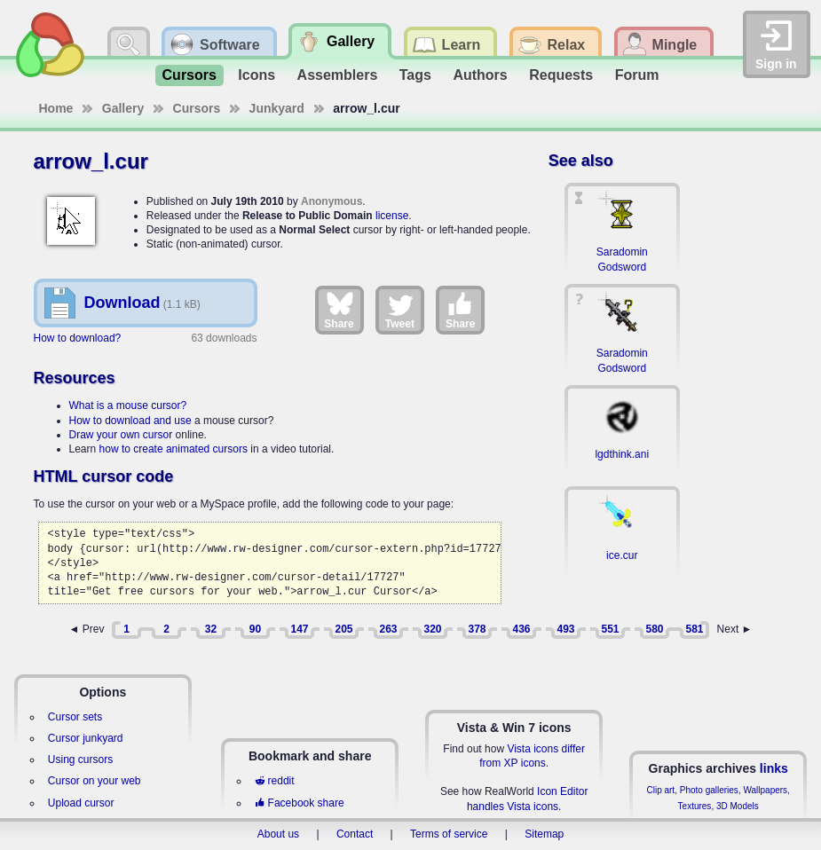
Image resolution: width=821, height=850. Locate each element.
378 (476, 629)
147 (299, 629)
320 (432, 629)
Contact (354, 834)
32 (211, 629)
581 (694, 629)
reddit (274, 781)
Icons (256, 75)
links (774, 768)
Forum (637, 75)
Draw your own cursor (121, 435)
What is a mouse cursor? (128, 405)
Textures (695, 806)
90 (255, 629)
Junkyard (276, 108)
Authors (480, 75)
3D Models (737, 806)
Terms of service (448, 834)
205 (343, 629)
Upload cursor (81, 803)
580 (654, 629)
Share (338, 309)
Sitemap (544, 834)
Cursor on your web (94, 781)
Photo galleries (709, 790)
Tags (415, 75)
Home (56, 108)
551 (610, 629)
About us (278, 834)
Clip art (660, 790)
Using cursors (80, 759)
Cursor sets (75, 717)
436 (521, 629)
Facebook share (299, 803)
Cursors (189, 75)
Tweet (399, 309)
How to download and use (130, 420)
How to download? (78, 338)
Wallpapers (765, 790)
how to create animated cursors (173, 449)
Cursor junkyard (85, 738)
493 (565, 629)
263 (388, 629)
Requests (561, 75)
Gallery (123, 108)
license (391, 215)
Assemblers (337, 75)
